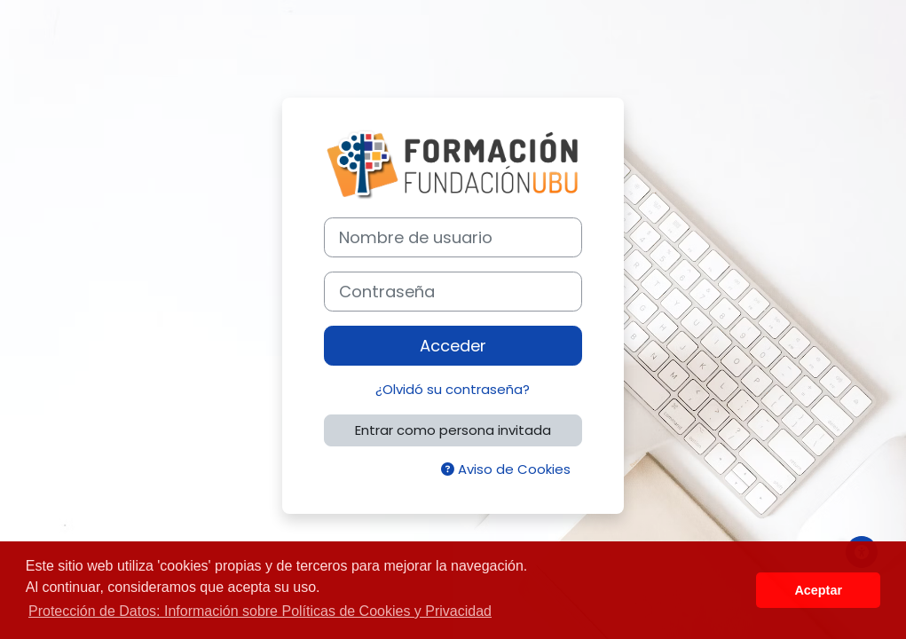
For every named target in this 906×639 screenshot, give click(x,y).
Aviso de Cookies (506, 469)
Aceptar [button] (818, 590)
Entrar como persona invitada (453, 430)
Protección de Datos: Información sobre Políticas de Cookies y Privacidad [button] (260, 611)
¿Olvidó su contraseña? (452, 389)
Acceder (453, 346)
